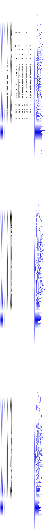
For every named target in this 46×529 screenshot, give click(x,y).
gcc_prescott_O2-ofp (37, 128)
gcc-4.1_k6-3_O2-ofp (37, 36)
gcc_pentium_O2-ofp (37, 222)
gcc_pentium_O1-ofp (37, 81)
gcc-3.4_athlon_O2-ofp (37, 189)
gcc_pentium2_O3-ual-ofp (38, 133)
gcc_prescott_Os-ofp (37, 58)
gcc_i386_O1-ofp (37, 76)
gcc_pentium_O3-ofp (37, 196)
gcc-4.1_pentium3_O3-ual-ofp (38, 50)
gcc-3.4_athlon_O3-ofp (37, 78)
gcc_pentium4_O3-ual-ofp (38, 135)
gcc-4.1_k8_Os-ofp (37, 13)
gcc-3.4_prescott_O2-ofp (38, 211)
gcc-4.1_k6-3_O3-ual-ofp (38, 38)
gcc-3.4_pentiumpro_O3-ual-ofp (39, 234)
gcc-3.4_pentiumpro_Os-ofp (38, 188)
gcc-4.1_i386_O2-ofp (37, 61)
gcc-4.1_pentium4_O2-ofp (38, 53)
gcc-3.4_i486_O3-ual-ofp (38, 219)
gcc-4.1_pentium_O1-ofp (38, 26)
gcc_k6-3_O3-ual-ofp (37, 262)
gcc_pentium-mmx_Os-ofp (38, 206)
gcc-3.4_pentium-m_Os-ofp (38, 192)
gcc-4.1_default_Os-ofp (37, 52)
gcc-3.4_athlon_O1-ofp (37, 113)
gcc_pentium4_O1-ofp (37, 71)
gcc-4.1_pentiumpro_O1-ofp (38, 37)
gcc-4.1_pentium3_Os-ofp (38, 5)
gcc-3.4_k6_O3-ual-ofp (37, 260)
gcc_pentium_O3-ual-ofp (38, 265)
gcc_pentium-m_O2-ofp (37, 109)
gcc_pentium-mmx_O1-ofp (38, 80)
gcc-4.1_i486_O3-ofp (37, 23)
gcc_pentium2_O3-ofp (37, 132)
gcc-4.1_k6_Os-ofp (37, 47)
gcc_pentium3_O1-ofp (37, 70)
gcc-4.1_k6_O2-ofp (37, 40)
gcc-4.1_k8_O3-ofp (37, 12)
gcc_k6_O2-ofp (36, 191)
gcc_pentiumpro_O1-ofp (38, 68)
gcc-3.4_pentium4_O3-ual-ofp (38, 228)
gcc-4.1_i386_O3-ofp (37, 27)
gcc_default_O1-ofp (37, 66)
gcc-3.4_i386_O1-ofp (37, 114)
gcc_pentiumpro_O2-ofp (38, 97)
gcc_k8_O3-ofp (36, 204)
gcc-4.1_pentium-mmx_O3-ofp (38, 239)
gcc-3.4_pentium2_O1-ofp (38, 100)
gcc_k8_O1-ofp (36, 103)
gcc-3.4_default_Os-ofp (37, 210)
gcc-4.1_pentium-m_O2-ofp (38, 119)
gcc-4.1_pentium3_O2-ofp (38, 131)
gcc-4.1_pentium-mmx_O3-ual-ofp (39, 130)
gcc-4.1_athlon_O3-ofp (37, 11)
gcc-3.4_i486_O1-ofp (37, 107)
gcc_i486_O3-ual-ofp (37, 104)
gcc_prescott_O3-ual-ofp (38, 84)
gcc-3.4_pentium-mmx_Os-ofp (38, 220)
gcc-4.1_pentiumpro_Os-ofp (38, 1)
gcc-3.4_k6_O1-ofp (37, 129)
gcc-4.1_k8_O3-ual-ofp (37, 9)
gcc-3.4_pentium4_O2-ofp (38, 200)
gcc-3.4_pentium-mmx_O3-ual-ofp (39, 235)
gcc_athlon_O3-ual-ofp (37, 197)
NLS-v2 (1, 1)
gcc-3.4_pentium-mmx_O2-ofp (38, 221)
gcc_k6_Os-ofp (36, 198)
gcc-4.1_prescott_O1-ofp (38, 63)
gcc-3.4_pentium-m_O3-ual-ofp (39, 231)
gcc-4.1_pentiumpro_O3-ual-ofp (39, 44)
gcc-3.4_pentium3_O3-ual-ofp (38, 232)
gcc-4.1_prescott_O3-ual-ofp (38, 32)
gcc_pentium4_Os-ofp (37, 122)
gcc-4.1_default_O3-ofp (37, 55)
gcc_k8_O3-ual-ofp (37, 203)
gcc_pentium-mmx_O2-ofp (38, 225)
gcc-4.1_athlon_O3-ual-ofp (38, 10)
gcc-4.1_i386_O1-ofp (37, 19)
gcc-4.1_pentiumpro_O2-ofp (38, 116)
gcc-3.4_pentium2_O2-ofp (38, 216)
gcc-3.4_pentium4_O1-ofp (38, 143)
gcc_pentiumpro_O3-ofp (38, 140)
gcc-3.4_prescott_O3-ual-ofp (38, 226)
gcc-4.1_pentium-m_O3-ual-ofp (39, 43)
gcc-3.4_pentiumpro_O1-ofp (38, 123)
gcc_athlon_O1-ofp (37, 77)
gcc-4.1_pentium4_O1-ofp (38, 35)
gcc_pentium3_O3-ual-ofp (38, 275)
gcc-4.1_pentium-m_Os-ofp (38, 2)
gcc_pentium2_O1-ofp (37, 73)
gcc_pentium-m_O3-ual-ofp (38, 139)
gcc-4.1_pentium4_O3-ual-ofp (38, 59)
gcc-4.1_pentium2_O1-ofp (38, 57)
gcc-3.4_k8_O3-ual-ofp (37, 229)
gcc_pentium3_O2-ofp (37, 121)
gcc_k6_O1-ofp (36, 74)
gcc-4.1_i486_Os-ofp (37, 28)
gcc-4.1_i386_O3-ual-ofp (38, 34)
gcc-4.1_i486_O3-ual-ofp (38, 24)
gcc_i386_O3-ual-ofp (37, 102)
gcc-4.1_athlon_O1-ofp (37, 30)
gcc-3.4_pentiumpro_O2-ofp (38, 218)
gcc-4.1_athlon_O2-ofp (37, 14)
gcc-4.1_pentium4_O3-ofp (38, 51)
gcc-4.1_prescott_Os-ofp (38, 49)
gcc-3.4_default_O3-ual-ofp (38, 227)
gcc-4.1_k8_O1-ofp (37, 20)
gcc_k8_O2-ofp (36, 213)
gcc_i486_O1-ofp (37, 108)
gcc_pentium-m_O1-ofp (37, 69)
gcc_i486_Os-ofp (36, 117)
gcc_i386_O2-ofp (37, 110)
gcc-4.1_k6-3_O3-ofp (37, 25)
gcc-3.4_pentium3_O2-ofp (38, 208)
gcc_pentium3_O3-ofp (37, 144)
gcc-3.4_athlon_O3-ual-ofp (38, 230)
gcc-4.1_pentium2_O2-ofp (38, 124)
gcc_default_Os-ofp (37, 79)
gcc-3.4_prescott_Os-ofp (38, 202)
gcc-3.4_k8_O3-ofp (37, 60)
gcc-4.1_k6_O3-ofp (37, 29)
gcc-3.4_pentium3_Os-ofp (38, 190)
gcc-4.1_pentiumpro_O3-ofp (38, 99)
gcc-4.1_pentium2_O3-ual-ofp (38, 41)
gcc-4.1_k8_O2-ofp (37, 16)
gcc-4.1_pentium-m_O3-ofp (38, 106)
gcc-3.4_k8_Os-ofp (37, 215)
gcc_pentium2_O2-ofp (37, 127)
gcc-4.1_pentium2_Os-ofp (38, 6)
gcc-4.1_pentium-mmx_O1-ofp (38, 120)
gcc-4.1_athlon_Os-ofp (37, 15)
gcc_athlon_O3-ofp (37, 212)
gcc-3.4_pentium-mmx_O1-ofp (38, 126)
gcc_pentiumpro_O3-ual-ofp (38, 134)
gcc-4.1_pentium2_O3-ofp (38, 98)
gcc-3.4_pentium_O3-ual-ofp (38, 236)
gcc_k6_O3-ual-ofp (37, 263)
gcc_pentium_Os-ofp (37, 209)
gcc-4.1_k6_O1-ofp (37, 56)
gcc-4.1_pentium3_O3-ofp (38, 101)
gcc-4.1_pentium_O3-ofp (38, 237)
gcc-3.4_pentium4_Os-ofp (38, 201)
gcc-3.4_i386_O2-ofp (37, 194)
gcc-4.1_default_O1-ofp (37, 17)
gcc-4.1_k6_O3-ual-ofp (37, 22)
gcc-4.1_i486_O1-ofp (37, 18)
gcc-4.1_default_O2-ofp (37, 33)
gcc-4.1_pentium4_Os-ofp (38, 62)
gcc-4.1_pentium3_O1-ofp (38, 42)
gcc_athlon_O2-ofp (37, 207)
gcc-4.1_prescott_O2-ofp (38, 48)
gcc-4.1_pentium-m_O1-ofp (38, 31)
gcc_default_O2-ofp (37, 64)
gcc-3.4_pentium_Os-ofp (38, 224)
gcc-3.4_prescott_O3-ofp (38, 136)
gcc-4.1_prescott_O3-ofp (38, 21)
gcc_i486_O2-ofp (37, 142)
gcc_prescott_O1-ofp (37, 87)
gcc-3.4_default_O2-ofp (37, 193)
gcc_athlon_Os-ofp (37, 217)
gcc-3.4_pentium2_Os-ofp (38, 195)
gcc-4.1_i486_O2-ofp (37, 39)
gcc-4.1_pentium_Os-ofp (38, 137)
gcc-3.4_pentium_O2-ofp (38, 223)
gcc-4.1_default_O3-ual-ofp (38, 65)
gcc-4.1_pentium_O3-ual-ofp (38, 138)
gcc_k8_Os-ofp (36, 205)
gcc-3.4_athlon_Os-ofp (37, 214)
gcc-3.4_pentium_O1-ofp (38, 115)
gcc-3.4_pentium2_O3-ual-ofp (38, 233)
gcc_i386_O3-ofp (37, 141)
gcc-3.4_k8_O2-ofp (37, 199)
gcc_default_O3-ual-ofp (37, 93)
